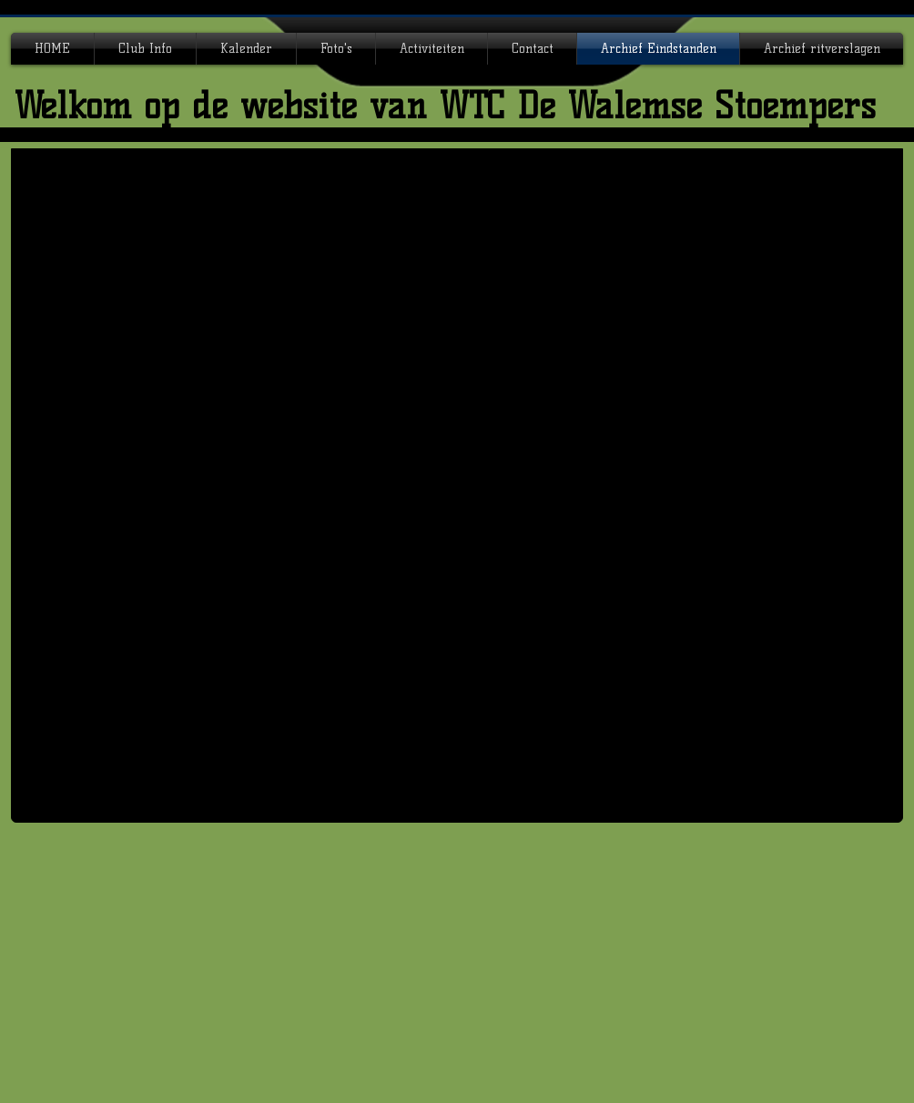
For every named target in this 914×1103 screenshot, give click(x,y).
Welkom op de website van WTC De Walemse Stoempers (445, 105)
